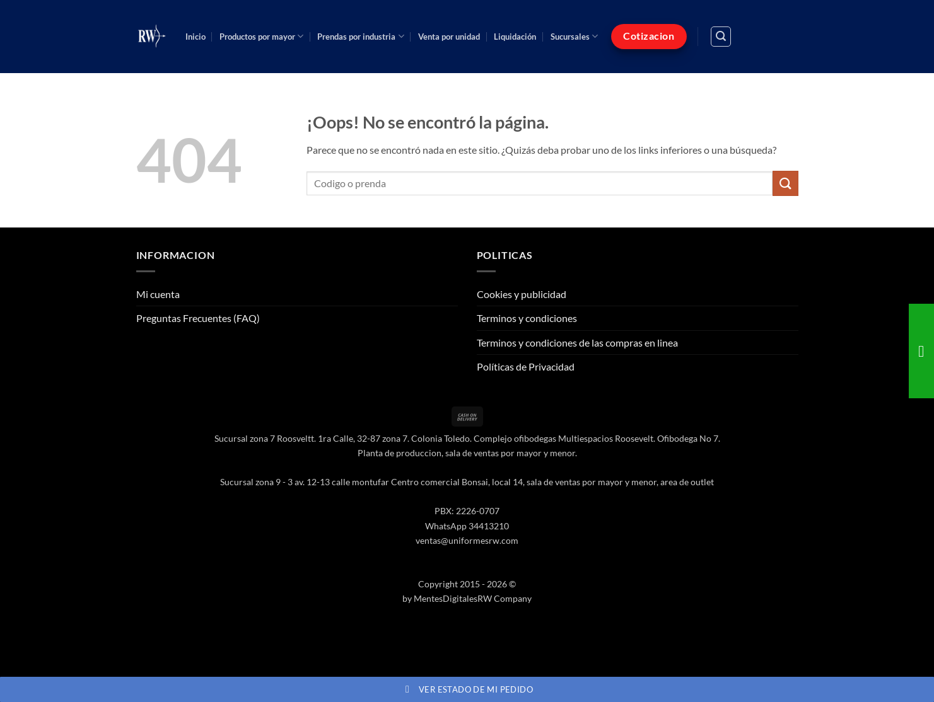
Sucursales (574, 36)
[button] (721, 36)
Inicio (195, 37)
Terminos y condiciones (527, 318)
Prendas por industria (360, 36)
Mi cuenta (158, 294)
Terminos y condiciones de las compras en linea (577, 342)
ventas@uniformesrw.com (467, 540)
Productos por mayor (261, 36)
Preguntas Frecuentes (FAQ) (198, 318)
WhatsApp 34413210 (467, 526)
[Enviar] (785, 183)
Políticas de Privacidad (526, 366)
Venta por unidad (449, 37)
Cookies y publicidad (521, 294)
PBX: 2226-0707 (467, 510)
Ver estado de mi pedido (467, 689)
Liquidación (515, 37)
